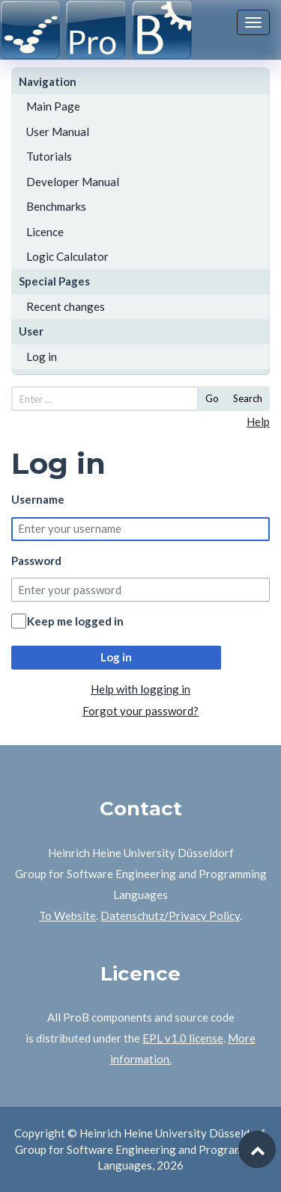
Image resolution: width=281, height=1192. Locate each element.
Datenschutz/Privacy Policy (170, 915)
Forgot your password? (140, 710)
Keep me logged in (75, 621)
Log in (41, 356)
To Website (67, 915)
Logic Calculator (67, 256)
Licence (45, 231)
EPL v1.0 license (182, 1038)
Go (212, 398)
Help (258, 421)
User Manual (57, 131)
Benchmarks (56, 206)
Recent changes (65, 306)
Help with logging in (140, 689)
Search (247, 398)
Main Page (53, 106)
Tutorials (49, 156)
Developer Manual (72, 181)
